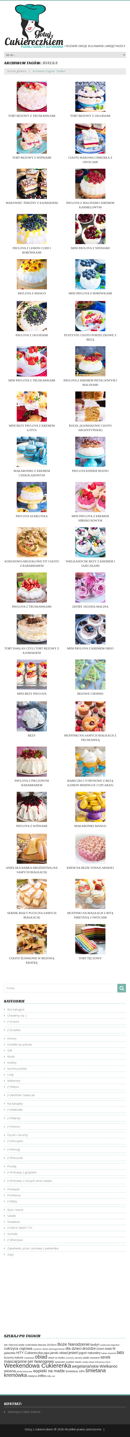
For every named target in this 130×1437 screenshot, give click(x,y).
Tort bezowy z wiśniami (31, 157)
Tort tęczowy (90, 958)
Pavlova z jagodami (32, 335)
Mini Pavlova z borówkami (90, 293)
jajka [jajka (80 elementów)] (46, 1353)
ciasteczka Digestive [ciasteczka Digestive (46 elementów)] (110, 1345)
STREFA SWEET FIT (20, 1228)
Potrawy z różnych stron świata (31, 1181)
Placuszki (17, 1158)
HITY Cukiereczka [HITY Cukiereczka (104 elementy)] (29, 1353)
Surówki (12, 1234)
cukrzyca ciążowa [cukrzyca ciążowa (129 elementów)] (18, 1349)
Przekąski (13, 1189)
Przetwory (14, 1195)
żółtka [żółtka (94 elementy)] (42, 1375)
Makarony (13, 1081)
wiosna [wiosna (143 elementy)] (10, 1371)
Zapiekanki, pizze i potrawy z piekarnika (32, 1248)
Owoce (15, 1126)
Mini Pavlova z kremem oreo (90, 648)
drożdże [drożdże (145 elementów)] (89, 1348)
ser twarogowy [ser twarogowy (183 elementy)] (41, 1361)
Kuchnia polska (17, 1068)
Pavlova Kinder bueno (90, 470)
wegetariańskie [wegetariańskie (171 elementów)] (85, 1366)
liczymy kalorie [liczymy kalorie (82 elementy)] (13, 1357)
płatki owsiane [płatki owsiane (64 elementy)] (91, 1357)
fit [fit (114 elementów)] (114, 1349)
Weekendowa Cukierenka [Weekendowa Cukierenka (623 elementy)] (37, 1365)
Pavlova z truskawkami (31, 606)
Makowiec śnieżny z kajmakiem (32, 202)
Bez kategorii (15, 1009)
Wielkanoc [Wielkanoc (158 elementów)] (109, 1366)
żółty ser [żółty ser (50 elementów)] (51, 1376)
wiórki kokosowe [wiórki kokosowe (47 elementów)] (24, 1371)
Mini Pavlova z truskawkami (31, 380)
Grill (9, 1050)
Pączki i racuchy (17, 1135)
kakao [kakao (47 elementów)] (104, 1353)
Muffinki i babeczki (23, 1095)
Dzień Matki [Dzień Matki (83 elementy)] (104, 1348)
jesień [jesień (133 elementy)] (73, 1353)
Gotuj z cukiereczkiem (39, 1429)
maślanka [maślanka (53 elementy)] (29, 1357)
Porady (12, 1166)
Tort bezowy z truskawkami (31, 115)
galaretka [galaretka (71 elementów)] (9, 1353)
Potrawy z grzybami (24, 1172)
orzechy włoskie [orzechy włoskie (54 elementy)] (74, 1357)
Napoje (16, 1118)
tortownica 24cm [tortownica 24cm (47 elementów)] (102, 1362)
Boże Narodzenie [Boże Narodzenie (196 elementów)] (73, 1344)
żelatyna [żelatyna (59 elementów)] (32, 1376)
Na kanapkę (15, 1103)
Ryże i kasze (15, 1210)
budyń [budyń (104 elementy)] (94, 1344)
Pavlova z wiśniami (31, 826)
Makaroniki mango (90, 826)
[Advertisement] (38, 1298)
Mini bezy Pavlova (32, 693)
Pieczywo (17, 1141)
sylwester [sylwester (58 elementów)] (60, 1362)
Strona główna (16, 71)
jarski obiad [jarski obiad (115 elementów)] (59, 1353)
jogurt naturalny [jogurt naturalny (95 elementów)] (90, 1353)
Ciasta (15, 1021)
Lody (10, 1074)
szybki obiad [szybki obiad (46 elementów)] (88, 1362)
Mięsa (15, 1087)
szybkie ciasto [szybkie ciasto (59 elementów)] (74, 1362)
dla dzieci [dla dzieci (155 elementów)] (73, 1348)
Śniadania (13, 1222)
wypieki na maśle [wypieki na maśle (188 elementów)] (49, 1370)
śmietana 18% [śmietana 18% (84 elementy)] (75, 1371)
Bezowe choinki (90, 693)
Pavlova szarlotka (32, 516)
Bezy (32, 735)
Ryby (14, 1201)
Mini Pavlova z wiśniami (90, 248)
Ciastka (15, 1030)
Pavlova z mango (32, 293)
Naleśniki (17, 1109)
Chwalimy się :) (17, 1015)
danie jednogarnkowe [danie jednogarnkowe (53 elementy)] (53, 1349)
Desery (12, 1038)
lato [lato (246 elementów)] (120, 1352)
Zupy (10, 1254)
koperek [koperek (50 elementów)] (112, 1353)
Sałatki (11, 1216)
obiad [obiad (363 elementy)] (41, 1357)
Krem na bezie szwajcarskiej (90, 867)
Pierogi (15, 1149)
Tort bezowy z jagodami (90, 115)
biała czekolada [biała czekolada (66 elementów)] (28, 1344)
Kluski (11, 1056)
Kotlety (12, 1062)
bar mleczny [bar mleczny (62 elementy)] (11, 1344)
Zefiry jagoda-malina (90, 606)
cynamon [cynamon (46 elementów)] (37, 1349)
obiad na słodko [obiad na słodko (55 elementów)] (56, 1357)
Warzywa (17, 1240)
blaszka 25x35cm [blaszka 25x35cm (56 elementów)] (47, 1345)
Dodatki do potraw (19, 1044)
